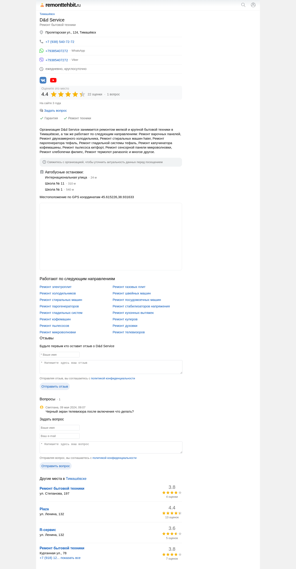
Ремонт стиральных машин (61, 300)
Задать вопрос (53, 110)
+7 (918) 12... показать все (60, 558)
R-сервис (48, 530)
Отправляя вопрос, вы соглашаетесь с (88, 458)
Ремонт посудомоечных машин (137, 300)
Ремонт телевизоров (129, 332)
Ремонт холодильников (58, 293)
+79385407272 (56, 51)
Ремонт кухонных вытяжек (133, 313)
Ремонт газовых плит (129, 287)
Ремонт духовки (125, 326)
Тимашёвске (76, 479)
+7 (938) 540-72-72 (59, 42)
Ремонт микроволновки (58, 332)
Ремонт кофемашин (55, 319)
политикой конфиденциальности (113, 378)
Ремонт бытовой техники (62, 488)
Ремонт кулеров (125, 319)
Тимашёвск (47, 14)
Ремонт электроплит (56, 287)
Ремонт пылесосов (54, 326)
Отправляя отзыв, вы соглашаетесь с (87, 378)
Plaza (44, 509)
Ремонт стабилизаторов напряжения (141, 306)
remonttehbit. (60, 5)
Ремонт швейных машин (132, 293)
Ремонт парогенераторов (59, 306)
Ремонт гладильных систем (61, 313)
